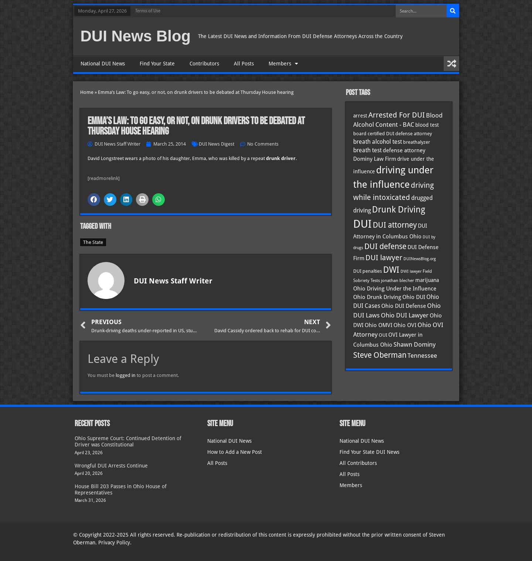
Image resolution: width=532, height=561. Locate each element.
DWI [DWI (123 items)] (391, 270)
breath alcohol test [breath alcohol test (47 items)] (377, 141)
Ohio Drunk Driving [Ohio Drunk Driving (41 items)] (377, 297)
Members (283, 63)
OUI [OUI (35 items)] (383, 335)
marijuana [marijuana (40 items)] (427, 280)
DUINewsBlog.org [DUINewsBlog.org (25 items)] (419, 258)
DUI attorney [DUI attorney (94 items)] (395, 224)
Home (86, 92)
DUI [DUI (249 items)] (362, 224)
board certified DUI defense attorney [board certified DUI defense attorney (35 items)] (392, 133)
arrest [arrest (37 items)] (360, 116)
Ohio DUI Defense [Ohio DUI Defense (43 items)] (403, 306)
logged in (126, 375)
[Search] (453, 11)
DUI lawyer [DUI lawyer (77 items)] (383, 258)
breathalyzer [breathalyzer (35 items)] (416, 142)
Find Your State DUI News (369, 452)
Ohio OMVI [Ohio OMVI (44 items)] (378, 325)
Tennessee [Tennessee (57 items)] (422, 355)
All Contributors (358, 463)
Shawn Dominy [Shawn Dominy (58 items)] (414, 344)
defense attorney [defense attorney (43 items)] (404, 150)
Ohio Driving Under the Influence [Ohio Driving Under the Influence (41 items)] (394, 288)
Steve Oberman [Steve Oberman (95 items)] (379, 355)
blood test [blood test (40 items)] (427, 125)
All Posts (244, 64)
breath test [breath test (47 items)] (367, 150)
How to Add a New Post (234, 452)
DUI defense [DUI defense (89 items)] (385, 246)
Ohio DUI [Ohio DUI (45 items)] (413, 297)
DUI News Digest (216, 144)
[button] (94, 199)
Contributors (204, 64)
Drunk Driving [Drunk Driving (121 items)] (398, 209)
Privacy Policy (114, 542)
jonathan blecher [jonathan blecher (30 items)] (397, 280)
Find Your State (157, 64)
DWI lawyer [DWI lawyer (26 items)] (411, 271)
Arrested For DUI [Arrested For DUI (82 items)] (396, 114)
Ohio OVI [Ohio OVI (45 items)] (404, 325)
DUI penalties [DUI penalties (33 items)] (367, 271)
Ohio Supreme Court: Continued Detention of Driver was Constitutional (128, 441)
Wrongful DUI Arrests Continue (111, 466)
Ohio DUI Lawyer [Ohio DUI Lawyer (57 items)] (405, 315)
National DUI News (103, 64)
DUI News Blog (136, 36)
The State (93, 242)
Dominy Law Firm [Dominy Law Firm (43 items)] (374, 159)
